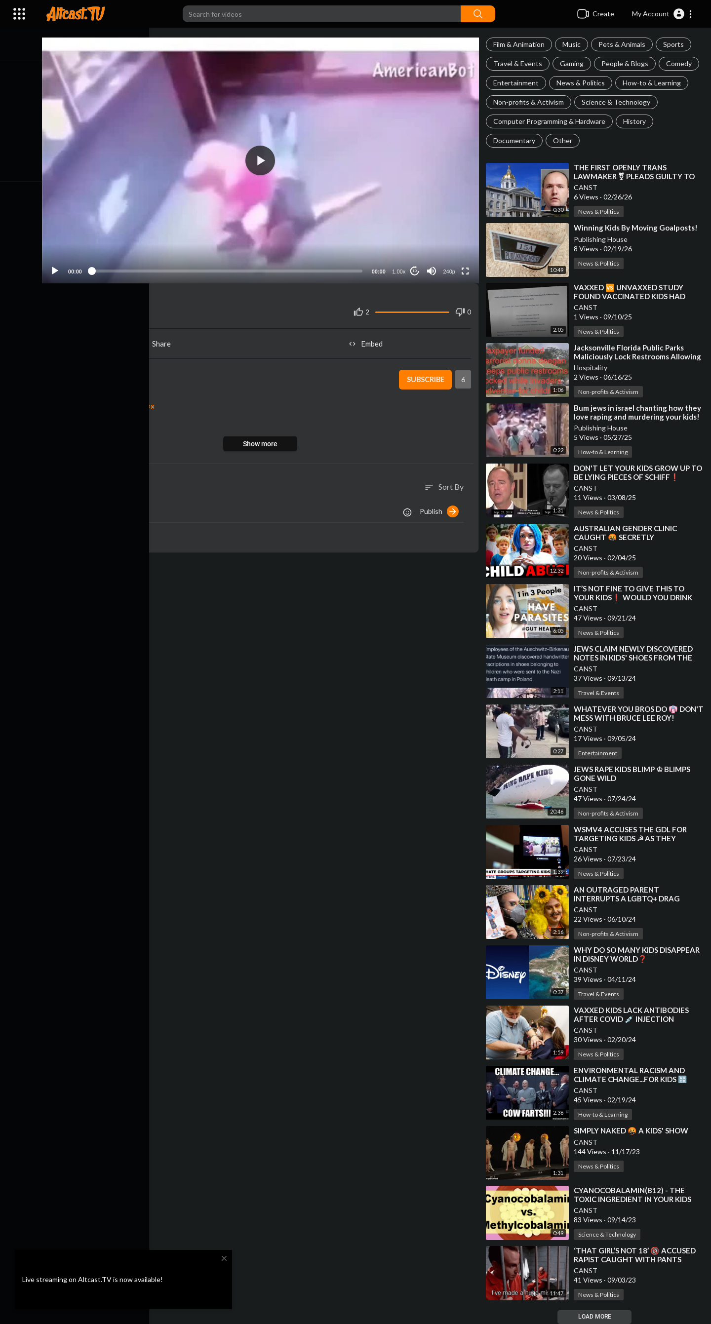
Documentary (516, 140)
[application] (263, 159)
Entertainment (517, 82)
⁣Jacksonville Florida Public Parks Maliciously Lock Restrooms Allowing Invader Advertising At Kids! (639, 356)
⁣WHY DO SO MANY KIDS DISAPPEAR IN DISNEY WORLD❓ (638, 954)
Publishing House (602, 239)
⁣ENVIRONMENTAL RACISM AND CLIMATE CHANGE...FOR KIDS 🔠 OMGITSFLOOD (632, 1079)
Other (564, 140)
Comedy (680, 63)
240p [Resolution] (450, 269)
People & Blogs (626, 63)
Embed (368, 341)
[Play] (60, 268)
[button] (662, 13)
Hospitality (592, 367)
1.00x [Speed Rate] (399, 269)
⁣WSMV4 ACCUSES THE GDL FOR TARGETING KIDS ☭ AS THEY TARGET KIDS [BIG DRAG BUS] (631, 838)
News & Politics (582, 82)
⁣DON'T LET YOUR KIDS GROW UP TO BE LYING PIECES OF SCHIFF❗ (639, 472)
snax (97, 372)
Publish (440, 509)
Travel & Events (519, 63)
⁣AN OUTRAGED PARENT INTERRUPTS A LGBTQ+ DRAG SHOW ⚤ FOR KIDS (628, 898)
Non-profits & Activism (530, 102)
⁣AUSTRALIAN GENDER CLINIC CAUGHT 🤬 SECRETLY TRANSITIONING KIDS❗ (626, 537)
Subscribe (425, 377)
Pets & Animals (623, 44)
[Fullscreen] (466, 268)
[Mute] (432, 268)
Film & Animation (520, 44)
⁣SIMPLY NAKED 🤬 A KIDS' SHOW (632, 1130)
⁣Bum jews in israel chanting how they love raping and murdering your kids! (639, 412)
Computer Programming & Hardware (551, 121)
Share (158, 341)
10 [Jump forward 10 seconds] (415, 269)
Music (573, 44)
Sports (675, 44)
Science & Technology (617, 102)
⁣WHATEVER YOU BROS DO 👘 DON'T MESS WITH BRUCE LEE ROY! (638, 713)
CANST (587, 187)
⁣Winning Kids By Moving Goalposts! (637, 227)
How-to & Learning (653, 82)
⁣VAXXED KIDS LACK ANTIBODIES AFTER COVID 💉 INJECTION (632, 1014)
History (636, 121)
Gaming (573, 63)
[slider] (229, 268)
